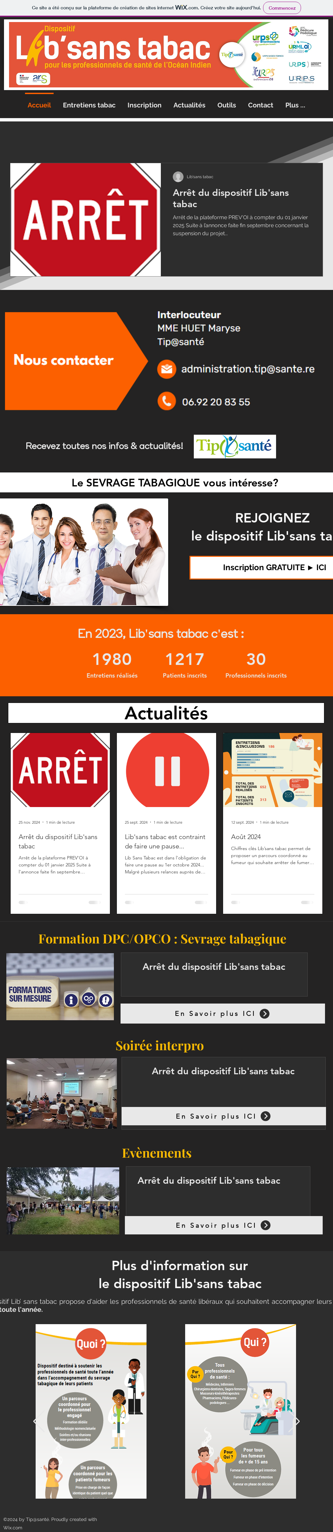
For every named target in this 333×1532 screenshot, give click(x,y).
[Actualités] (166, 713)
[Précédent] (39, 1421)
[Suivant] (294, 1421)
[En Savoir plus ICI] (223, 1014)
